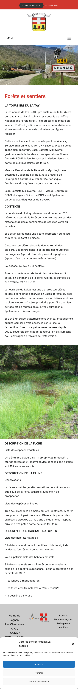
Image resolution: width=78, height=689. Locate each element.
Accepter (39, 664)
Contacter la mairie (31, 5)
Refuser (39, 673)
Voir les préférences (39, 681)
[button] (73, 643)
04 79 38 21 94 (52, 5)
